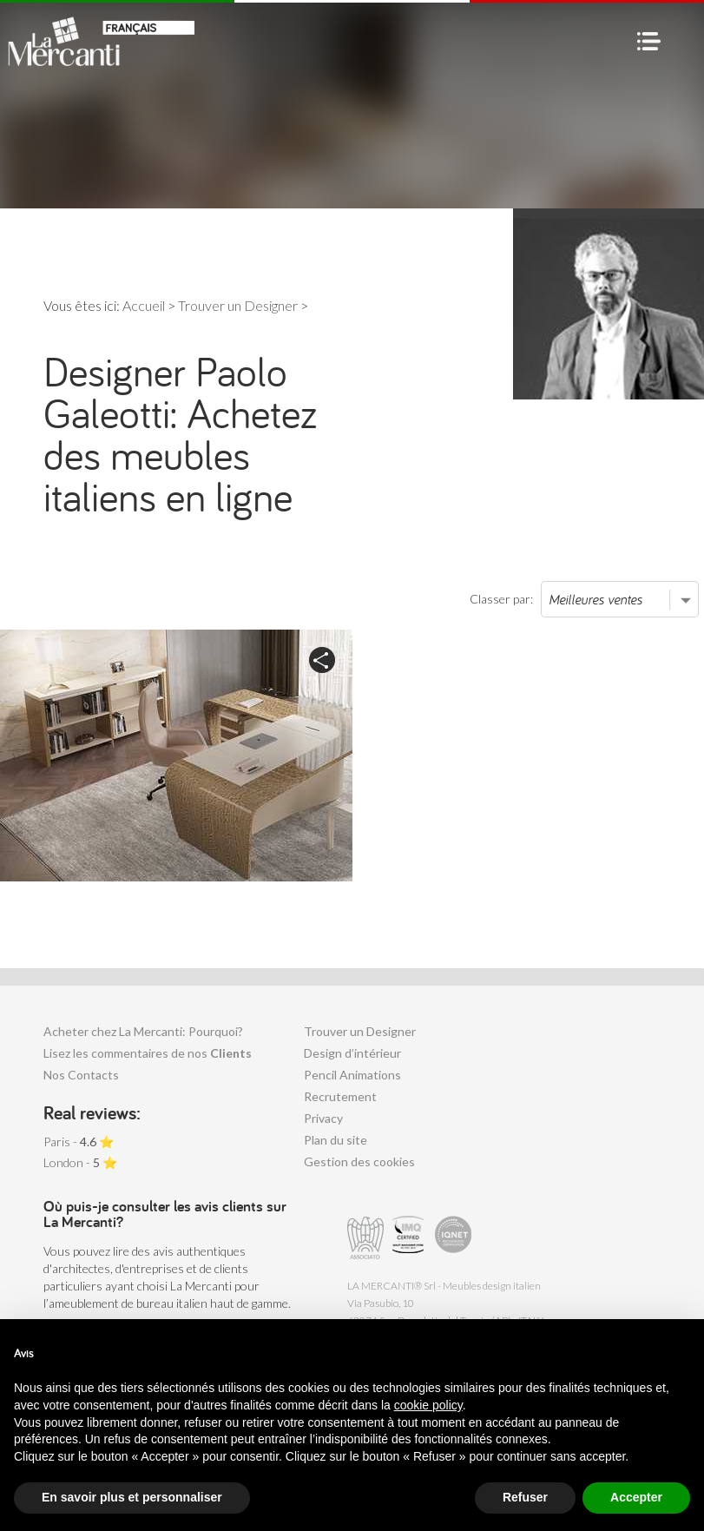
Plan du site (335, 1139)
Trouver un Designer (360, 1031)
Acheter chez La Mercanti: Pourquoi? (143, 1031)
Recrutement (340, 1096)
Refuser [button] (525, 1497)
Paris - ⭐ (78, 1141)
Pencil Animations (352, 1074)
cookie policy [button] (428, 1405)
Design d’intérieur (352, 1053)
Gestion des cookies (359, 1161)
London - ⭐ (80, 1162)
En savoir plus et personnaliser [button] (132, 1497)
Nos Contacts (81, 1074)
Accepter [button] (636, 1497)
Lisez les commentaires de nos (147, 1053)
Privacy (323, 1118)
